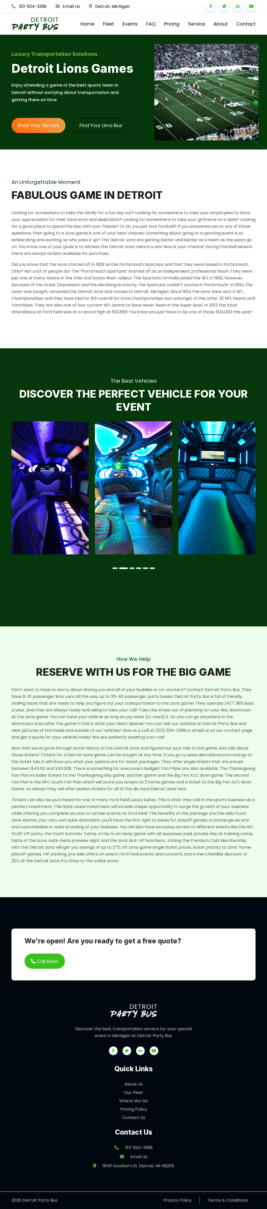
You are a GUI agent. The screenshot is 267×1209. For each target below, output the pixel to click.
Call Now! (45, 961)
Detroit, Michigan (112, 6)
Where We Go (133, 1101)
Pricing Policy (133, 1109)
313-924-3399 (32, 6)
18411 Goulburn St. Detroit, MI (133, 1166)
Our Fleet (133, 1093)
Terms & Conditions (228, 1200)
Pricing (171, 24)
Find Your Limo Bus (101, 125)
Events (130, 24)
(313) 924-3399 (170, 730)
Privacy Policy (177, 1200)
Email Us (71, 6)
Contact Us (133, 1118)
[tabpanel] (50, 487)
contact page (238, 730)
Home (87, 24)
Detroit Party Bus (219, 724)
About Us (133, 1084)
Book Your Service (38, 125)
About (221, 24)
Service (196, 24)
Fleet (108, 24)
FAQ (150, 24)
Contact (246, 24)
